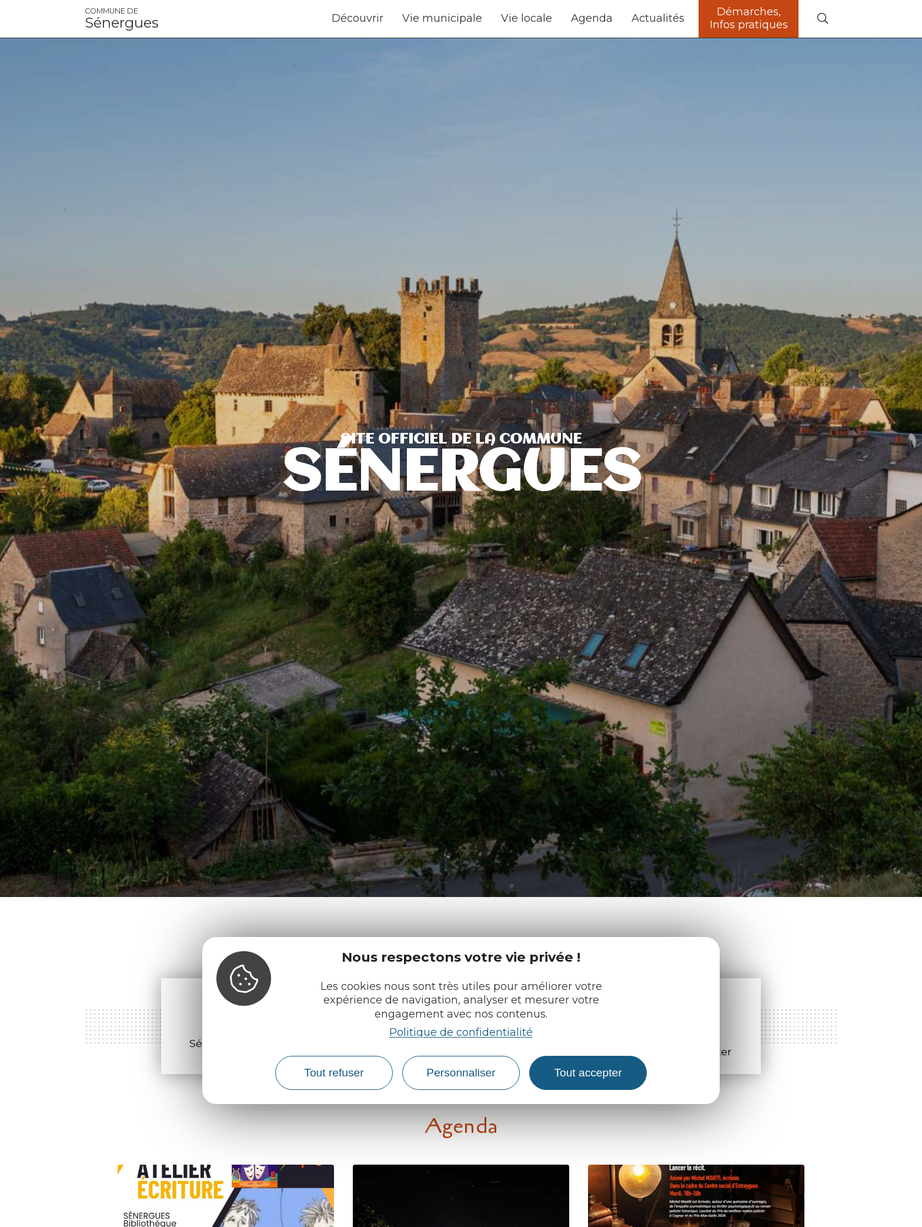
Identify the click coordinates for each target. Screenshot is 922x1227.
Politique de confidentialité (461, 1032)
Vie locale (526, 18)
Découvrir (357, 18)
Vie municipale (442, 18)
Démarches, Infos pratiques (749, 18)
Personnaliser (460, 1072)
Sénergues (122, 19)
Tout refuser (333, 1072)
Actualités (658, 18)
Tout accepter (588, 1072)
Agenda (592, 18)
